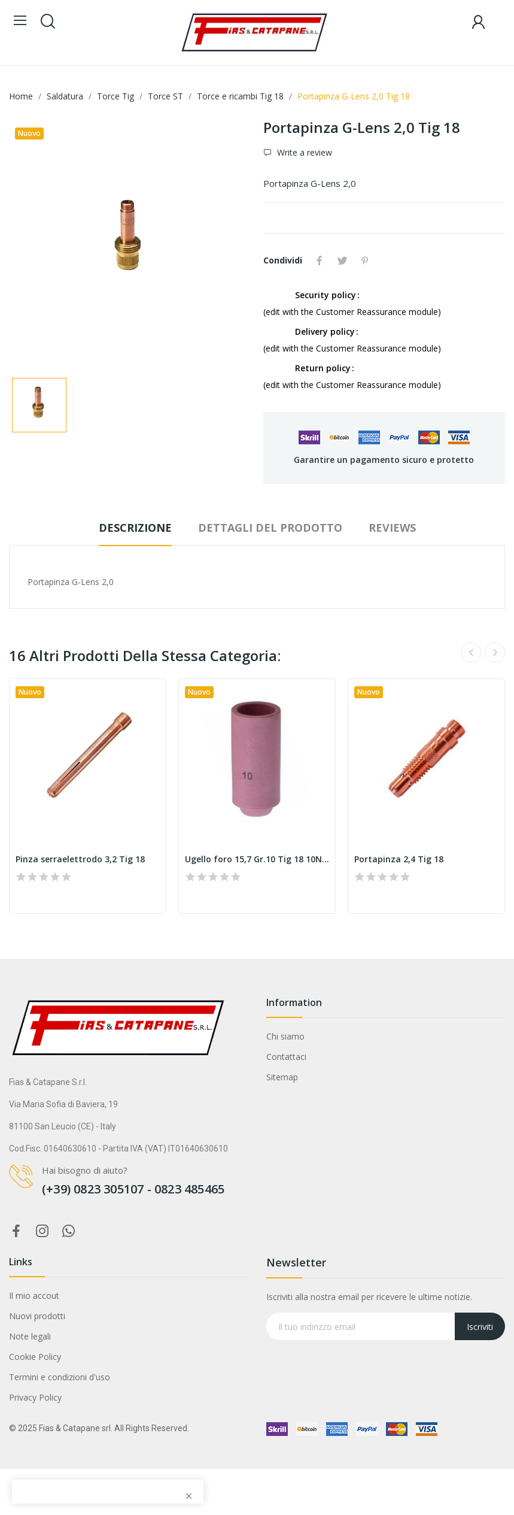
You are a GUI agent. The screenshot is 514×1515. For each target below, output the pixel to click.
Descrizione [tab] (135, 527)
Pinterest (365, 260)
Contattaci (286, 1056)
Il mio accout (34, 1295)
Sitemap (282, 1077)
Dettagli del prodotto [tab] (270, 527)
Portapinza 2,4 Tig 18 (398, 859)
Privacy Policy (35, 1397)
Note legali (30, 1336)
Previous (471, 653)
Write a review (303, 152)
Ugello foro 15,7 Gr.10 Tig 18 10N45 (257, 859)
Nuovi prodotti (37, 1316)
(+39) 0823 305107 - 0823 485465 (133, 1189)
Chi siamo (285, 1036)
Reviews (392, 527)
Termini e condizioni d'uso (59, 1377)
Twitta (342, 260)
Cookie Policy (35, 1356)
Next (495, 653)
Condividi (319, 260)
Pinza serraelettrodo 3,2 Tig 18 (80, 859)
